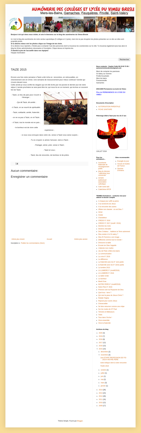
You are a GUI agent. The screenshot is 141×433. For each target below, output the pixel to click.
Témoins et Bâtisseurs (106, 312)
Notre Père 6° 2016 (105, 287)
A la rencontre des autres (107, 207)
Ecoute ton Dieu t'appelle (107, 245)
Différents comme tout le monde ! (110, 240)
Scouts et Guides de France (123, 165)
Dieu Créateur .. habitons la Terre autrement (114, 231)
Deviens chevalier (104, 229)
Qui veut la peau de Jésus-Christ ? (110, 295)
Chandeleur (102, 218)
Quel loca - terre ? (104, 293)
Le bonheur (102, 279)
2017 (101, 343)
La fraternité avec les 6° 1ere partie (111, 262)
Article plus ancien (80, 239)
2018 (101, 339)
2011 (101, 399)
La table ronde (103, 276)
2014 (101, 390)
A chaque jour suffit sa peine (108, 201)
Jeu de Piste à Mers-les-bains (109, 251)
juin (102, 376)
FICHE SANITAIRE (105, 109)
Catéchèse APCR (104, 189)
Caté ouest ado (103, 187)
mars (103, 383)
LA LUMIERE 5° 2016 (106, 273)
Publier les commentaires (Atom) (33, 243)
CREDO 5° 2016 (104, 220)
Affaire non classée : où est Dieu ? (110, 209)
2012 (101, 396)
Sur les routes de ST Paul (107, 309)
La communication (104, 254)
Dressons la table (104, 243)
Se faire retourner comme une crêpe (111, 306)
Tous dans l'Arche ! (105, 317)
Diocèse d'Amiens (120, 169)
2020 (101, 333)
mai (102, 379)
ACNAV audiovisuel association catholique (102, 181)
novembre (104, 355)
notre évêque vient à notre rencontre (113, 363)
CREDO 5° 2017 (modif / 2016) (109, 223)
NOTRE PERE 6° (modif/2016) (109, 284)
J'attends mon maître (105, 248)
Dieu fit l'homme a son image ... (109, 237)
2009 (101, 406)
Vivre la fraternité (104, 323)
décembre (104, 352)
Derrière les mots (104, 226)
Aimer (100, 212)
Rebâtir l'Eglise (103, 298)
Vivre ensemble (104, 320)
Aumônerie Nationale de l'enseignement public (103, 166)
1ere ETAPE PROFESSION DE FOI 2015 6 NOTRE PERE (113, 359)
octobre (104, 370)
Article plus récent (18, 239)
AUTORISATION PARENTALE (109, 107)
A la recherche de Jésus (107, 204)
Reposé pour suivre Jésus (107, 301)
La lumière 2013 (104, 268)
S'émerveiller (103, 304)
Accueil (49, 239)
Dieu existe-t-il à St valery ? (108, 234)
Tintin (100, 315)
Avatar (100, 215)
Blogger (80, 421)
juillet (103, 373)
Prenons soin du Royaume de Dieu (111, 290)
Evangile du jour (123, 161)
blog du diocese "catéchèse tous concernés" (104, 173)
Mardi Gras (102, 281)
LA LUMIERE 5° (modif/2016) (108, 270)
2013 (101, 393)
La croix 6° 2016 (104, 256)
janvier (103, 386)
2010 (101, 402)
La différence (103, 259)
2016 (101, 346)
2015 (101, 349)
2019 (101, 336)
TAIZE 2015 (104, 366)
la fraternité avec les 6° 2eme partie (111, 265)
